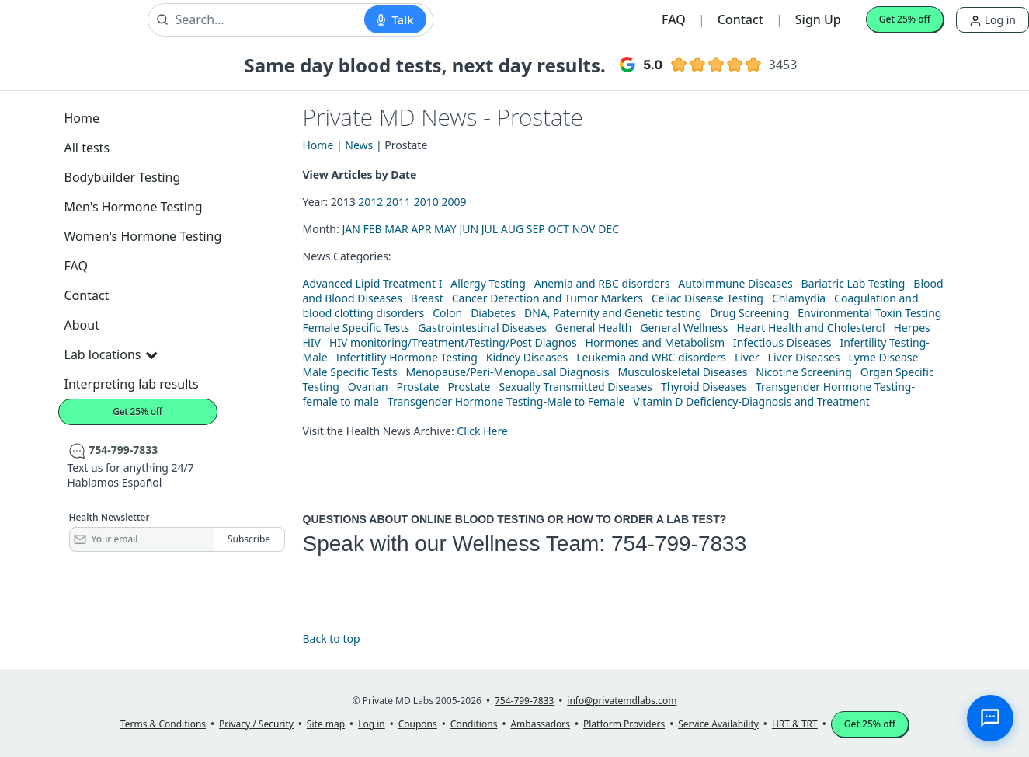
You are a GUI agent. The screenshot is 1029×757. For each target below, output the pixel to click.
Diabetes (493, 312)
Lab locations (111, 354)
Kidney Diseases (527, 357)
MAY (445, 229)
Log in (992, 19)
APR (421, 229)
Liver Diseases (804, 357)
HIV (312, 342)
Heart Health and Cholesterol (810, 327)
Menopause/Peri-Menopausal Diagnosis (508, 372)
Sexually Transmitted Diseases (575, 386)
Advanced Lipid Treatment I (373, 283)
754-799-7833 (678, 544)
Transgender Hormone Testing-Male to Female (506, 401)
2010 (426, 201)
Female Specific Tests (356, 327)
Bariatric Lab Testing (853, 283)
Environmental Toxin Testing (869, 312)
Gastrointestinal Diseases (482, 327)
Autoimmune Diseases (735, 283)
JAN (351, 229)
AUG (512, 229)
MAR (396, 229)
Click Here (482, 431)
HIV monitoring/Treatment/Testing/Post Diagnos (453, 342)
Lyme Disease (883, 357)
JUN (468, 229)
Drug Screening (749, 312)
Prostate (418, 386)
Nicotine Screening (804, 372)
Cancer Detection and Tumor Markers (547, 298)
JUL (489, 229)
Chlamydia (799, 298)
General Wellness (684, 327)
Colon (447, 312)
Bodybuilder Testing (122, 177)
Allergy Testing (487, 283)
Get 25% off (904, 19)
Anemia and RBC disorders (602, 283)
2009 (453, 201)
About (81, 324)
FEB (372, 229)
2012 (370, 201)
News (359, 145)
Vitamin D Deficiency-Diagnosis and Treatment (752, 401)
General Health (593, 327)
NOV (584, 229)
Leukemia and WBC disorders (651, 357)
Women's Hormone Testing (143, 236)
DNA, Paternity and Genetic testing (612, 312)
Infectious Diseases (782, 342)
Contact (740, 19)
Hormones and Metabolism (655, 342)
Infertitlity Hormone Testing (406, 357)
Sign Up (818, 19)
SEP (536, 229)
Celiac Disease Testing (707, 298)
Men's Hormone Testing (133, 206)
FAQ (674, 19)
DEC (608, 229)
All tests (87, 147)
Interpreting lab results (131, 383)
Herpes (911, 327)
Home (82, 118)
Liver (747, 357)
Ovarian (368, 386)
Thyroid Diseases (704, 386)
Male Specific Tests (350, 372)
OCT (558, 229)
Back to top (331, 638)
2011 (398, 201)
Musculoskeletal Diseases (683, 372)
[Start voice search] (395, 19)
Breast (427, 298)
